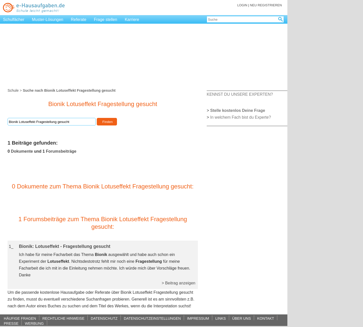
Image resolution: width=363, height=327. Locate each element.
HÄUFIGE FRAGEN (20, 318)
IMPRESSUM (198, 318)
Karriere (132, 19)
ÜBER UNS (241, 318)
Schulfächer (13, 19)
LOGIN (242, 5)
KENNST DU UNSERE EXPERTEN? (240, 94)
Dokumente (22, 151)
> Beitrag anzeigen (178, 283)
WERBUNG (34, 323)
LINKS (220, 318)
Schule (13, 90)
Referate (78, 19)
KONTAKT (265, 318)
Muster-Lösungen (48, 19)
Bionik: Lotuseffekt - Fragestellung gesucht (64, 246)
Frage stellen (105, 19)
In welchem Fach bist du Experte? (240, 117)
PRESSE (11, 323)
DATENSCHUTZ (104, 318)
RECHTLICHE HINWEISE (63, 318)
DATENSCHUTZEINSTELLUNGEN (152, 318)
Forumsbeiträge (61, 151)
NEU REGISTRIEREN (266, 5)
